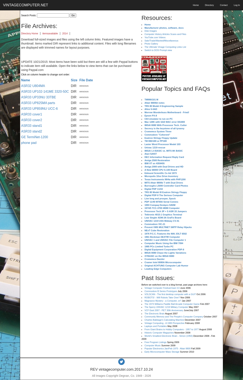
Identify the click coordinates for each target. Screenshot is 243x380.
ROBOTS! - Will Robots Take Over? (162, 297)
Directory (209, 5)
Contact (224, 5)
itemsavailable (50, 33)
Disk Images (150, 31)
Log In (237, 5)
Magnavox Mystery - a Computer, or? (162, 301)
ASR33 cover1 (31, 114)
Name (25, 80)
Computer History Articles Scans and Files (165, 34)
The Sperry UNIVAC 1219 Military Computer (166, 307)
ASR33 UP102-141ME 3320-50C (45, 91)
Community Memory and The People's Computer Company (173, 316)
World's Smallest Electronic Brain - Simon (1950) (168, 336)
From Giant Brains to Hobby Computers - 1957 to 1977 (171, 329)
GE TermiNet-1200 (34, 137)
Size (74, 80)
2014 (65, 33)
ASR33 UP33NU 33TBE (38, 97)
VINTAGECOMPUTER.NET (25, 5)
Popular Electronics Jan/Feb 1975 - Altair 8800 (167, 348)
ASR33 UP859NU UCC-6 (39, 108)
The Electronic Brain (154, 313)
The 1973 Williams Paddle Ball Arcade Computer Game (172, 304)
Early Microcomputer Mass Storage (161, 352)
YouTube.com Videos (155, 37)
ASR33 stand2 (31, 131)
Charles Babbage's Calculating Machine (164, 320)
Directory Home (29, 33)
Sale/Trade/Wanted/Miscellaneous (161, 40)
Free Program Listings (155, 342)
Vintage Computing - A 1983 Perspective (164, 323)
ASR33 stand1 (31, 125)
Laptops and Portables (155, 326)
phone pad (29, 142)
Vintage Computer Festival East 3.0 (162, 288)
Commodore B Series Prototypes (160, 291)
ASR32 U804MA (33, 86)
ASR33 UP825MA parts (38, 103)
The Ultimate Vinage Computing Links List (165, 47)
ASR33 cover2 (31, 120)
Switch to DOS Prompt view (158, 50)
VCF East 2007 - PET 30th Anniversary (163, 310)
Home (196, 5)
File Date (86, 80)
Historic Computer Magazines (159, 332)
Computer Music (152, 345)
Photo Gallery (151, 43)
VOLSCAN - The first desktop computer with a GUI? (170, 294)
